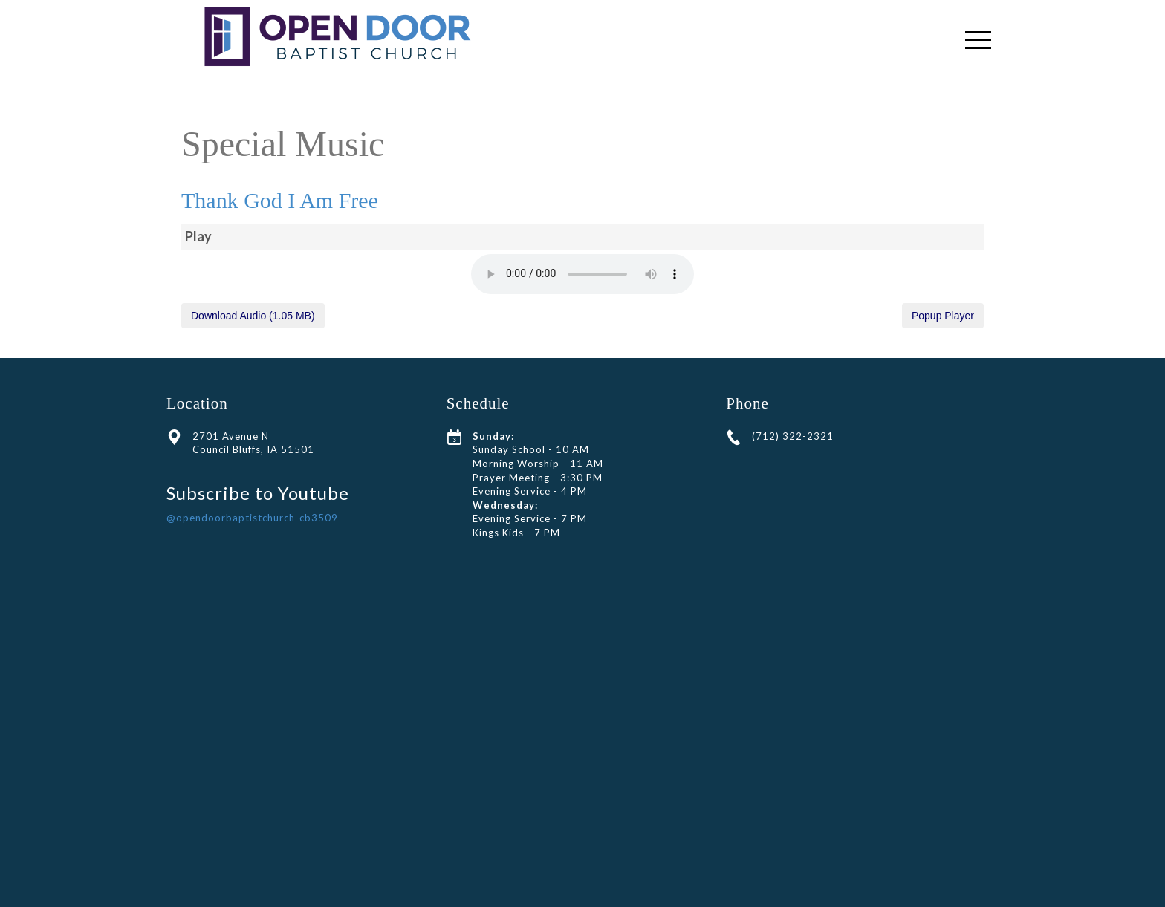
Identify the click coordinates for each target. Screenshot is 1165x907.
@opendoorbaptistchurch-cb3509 (252, 518)
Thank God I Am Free (279, 200)
